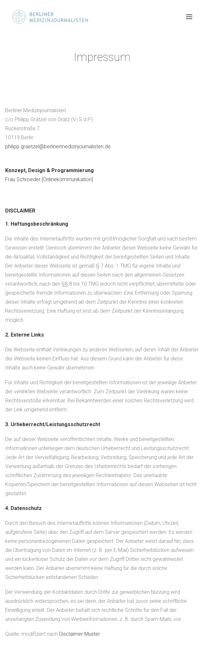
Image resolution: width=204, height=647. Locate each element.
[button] (189, 17)
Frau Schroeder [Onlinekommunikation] (49, 179)
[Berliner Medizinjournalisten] (56, 17)
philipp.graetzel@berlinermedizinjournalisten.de (58, 146)
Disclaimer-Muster (79, 634)
